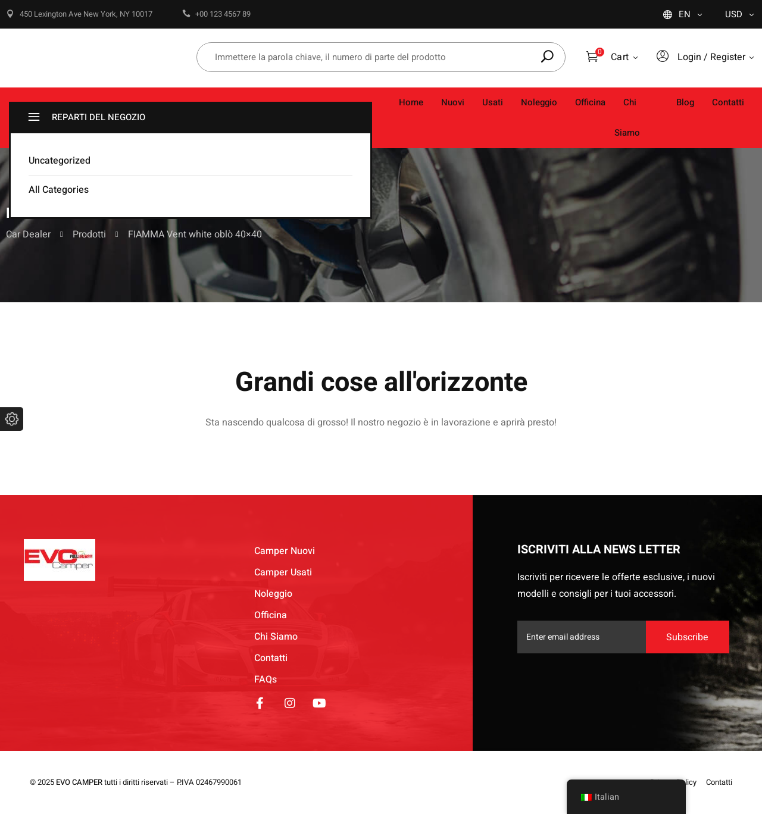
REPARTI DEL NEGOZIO (85, 117)
